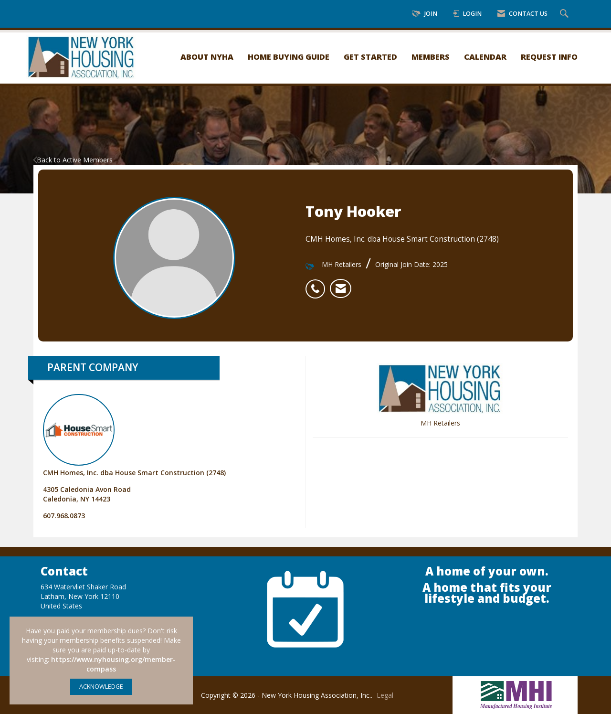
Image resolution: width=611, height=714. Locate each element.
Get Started (370, 56)
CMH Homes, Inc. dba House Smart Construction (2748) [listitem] (134, 435)
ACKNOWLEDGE (101, 686)
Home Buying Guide (288, 56)
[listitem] (318, 283)
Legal (385, 695)
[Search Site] (565, 14)
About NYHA (206, 56)
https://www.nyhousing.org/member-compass (113, 664)
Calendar (485, 56)
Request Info (549, 56)
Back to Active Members (73, 159)
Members (430, 56)
